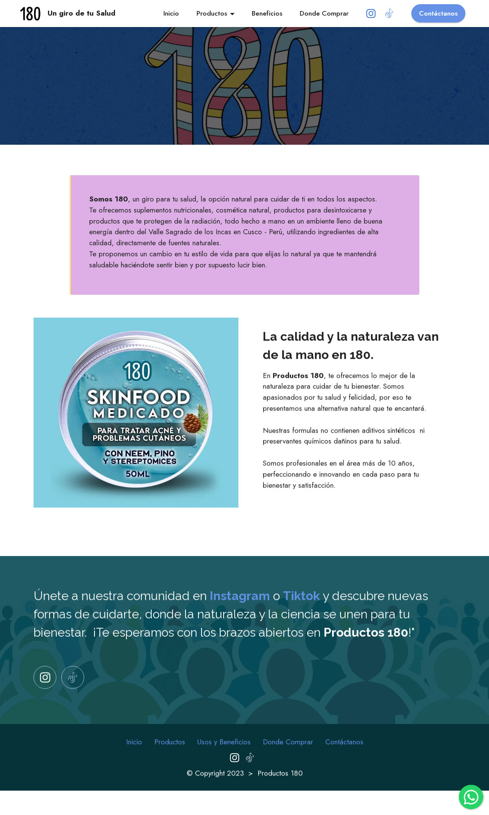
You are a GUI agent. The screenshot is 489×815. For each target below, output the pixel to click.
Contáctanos (438, 13)
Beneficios (267, 13)
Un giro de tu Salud (81, 13)
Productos (212, 13)
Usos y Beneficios (224, 755)
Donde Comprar (324, 13)
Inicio (171, 13)
